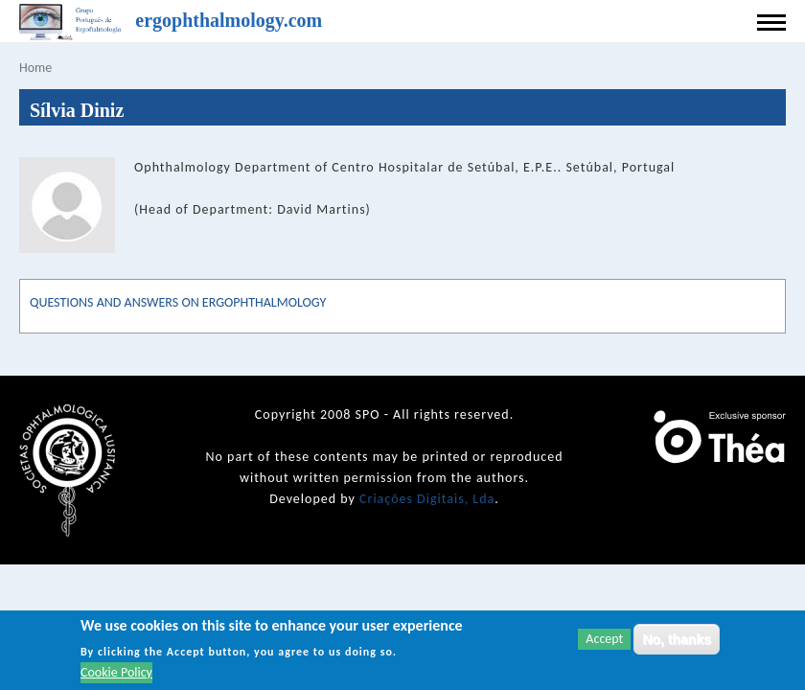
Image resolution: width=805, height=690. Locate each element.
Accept (604, 640)
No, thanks (676, 640)
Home (35, 67)
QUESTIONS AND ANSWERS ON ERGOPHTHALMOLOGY (178, 302)
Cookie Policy (116, 674)
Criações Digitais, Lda (426, 499)
